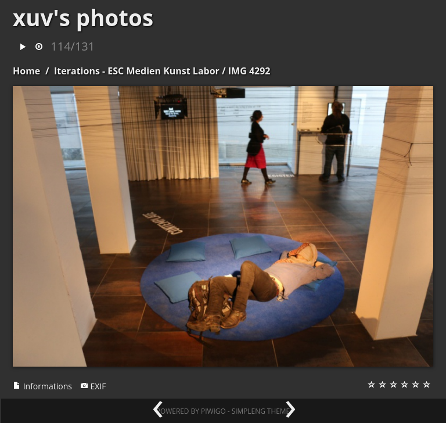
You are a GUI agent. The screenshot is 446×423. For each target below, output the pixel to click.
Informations (42, 386)
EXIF (93, 386)
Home (26, 70)
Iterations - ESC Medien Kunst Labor (137, 70)
